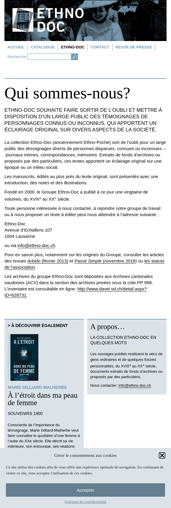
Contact (100, 47)
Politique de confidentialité (85, 502)
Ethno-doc (72, 47)
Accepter (85, 490)
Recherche (16, 57)
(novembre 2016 (104, 260)
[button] (162, 455)
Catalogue (43, 47)
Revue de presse (134, 47)
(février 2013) (48, 260)
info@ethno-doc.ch (36, 245)
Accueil (16, 47)
